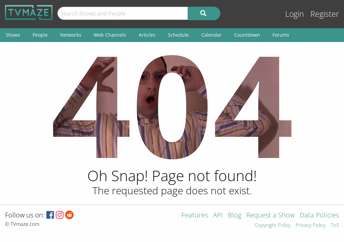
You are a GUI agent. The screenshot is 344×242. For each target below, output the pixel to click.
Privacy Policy (311, 225)
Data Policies (319, 215)
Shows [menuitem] (13, 35)
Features (194, 215)
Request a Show (270, 215)
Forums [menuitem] (280, 35)
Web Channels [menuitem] (110, 35)
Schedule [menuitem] (178, 35)
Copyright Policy (273, 225)
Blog (234, 215)
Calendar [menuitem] (211, 35)
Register (324, 14)
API (218, 215)
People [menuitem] (40, 35)
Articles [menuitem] (147, 35)
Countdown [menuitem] (247, 35)
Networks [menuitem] (70, 35)
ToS (335, 225)
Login (294, 14)
